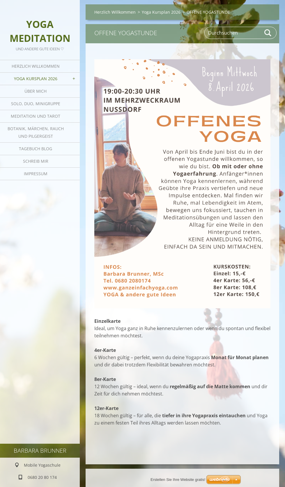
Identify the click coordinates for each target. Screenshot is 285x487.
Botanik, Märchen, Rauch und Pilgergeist (36, 132)
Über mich (35, 91)
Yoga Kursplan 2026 (35, 78)
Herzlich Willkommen (36, 66)
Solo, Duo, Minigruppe (35, 103)
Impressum (35, 173)
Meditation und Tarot (35, 116)
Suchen (268, 32)
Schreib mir (35, 161)
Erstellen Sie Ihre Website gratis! (178, 479)
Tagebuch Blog (35, 148)
